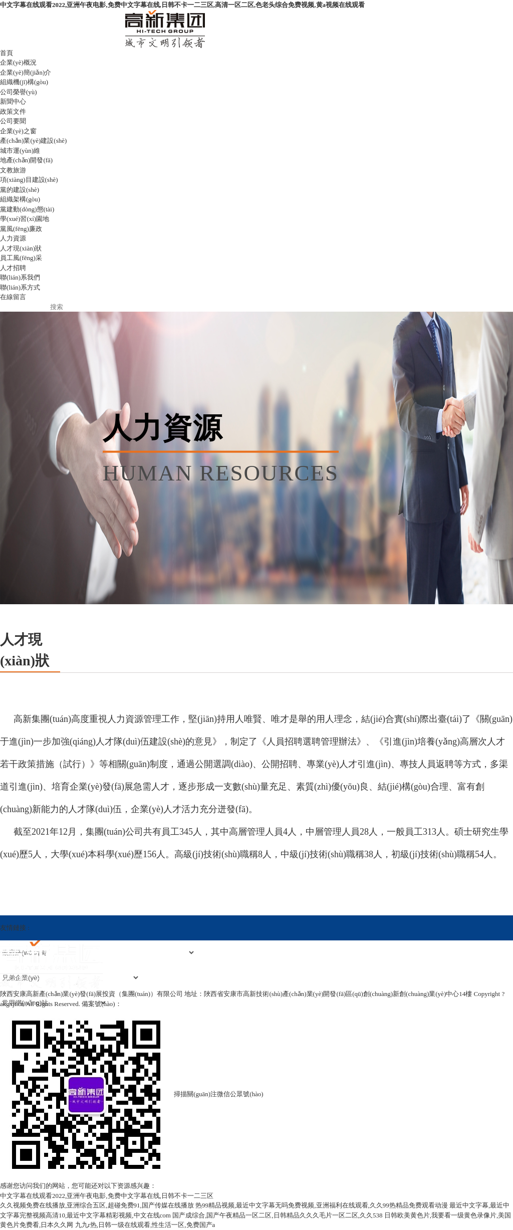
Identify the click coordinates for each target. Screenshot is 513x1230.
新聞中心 (13, 101)
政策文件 (13, 111)
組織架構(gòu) (20, 199)
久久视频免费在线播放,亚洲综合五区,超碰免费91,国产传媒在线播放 (97, 1205)
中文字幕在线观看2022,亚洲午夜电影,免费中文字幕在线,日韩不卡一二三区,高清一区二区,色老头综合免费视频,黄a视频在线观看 (182, 5)
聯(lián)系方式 (20, 287)
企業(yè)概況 (18, 62)
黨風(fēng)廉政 (21, 228)
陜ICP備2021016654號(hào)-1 (164, 1004)
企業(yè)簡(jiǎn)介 (25, 72)
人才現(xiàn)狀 (21, 248)
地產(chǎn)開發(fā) (26, 160)
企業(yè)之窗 (18, 131)
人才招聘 (13, 268)
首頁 (6, 53)
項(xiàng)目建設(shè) (29, 179)
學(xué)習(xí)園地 (24, 218)
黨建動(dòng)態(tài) (27, 209)
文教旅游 (13, 170)
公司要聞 (13, 121)
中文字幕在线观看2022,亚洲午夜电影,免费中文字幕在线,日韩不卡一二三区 (106, 1195)
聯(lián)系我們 (20, 277)
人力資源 (13, 238)
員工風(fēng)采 (21, 258)
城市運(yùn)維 (20, 150)
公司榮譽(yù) (18, 92)
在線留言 (13, 297)
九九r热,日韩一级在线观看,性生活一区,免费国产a (145, 1224)
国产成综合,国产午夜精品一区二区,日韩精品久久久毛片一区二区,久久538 (277, 1215)
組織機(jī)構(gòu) (24, 82)
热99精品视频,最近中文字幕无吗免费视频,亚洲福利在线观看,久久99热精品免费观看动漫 (321, 1205)
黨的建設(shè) (19, 189)
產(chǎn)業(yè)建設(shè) (33, 140)
